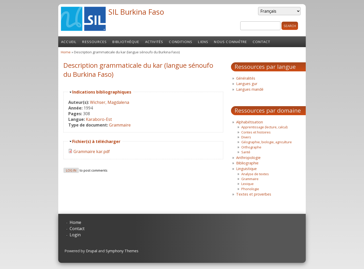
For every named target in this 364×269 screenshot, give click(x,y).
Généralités (245, 78)
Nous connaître (230, 41)
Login (75, 235)
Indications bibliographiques (101, 92)
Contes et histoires (256, 132)
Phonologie (250, 189)
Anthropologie (248, 157)
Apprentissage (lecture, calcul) (264, 127)
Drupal (91, 250)
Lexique (247, 183)
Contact (261, 41)
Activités (154, 41)
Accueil (69, 41)
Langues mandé (249, 89)
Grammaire (120, 125)
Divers (246, 137)
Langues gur (246, 83)
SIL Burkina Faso (136, 12)
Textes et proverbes (253, 194)
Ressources (94, 41)
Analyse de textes (255, 174)
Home (66, 52)
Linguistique (246, 168)
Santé (245, 152)
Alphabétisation (249, 122)
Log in (71, 170)
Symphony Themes (122, 250)
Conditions (180, 41)
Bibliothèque (125, 41)
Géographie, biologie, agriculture (266, 142)
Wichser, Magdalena (109, 102)
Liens (203, 41)
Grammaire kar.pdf (91, 151)
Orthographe (251, 147)
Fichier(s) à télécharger (96, 141)
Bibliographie (247, 163)
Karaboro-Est (99, 119)
